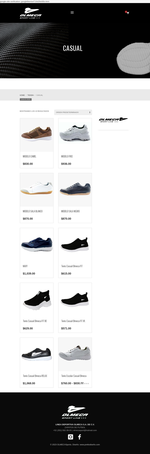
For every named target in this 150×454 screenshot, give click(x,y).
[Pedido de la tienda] (73, 112)
